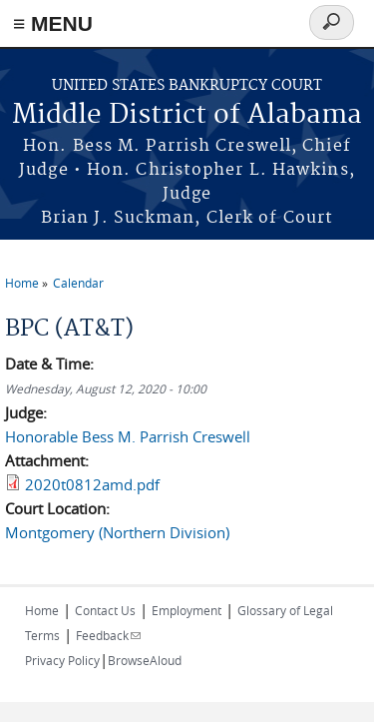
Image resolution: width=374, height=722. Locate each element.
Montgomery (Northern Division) (117, 532)
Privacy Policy (62, 660)
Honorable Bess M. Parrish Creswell (127, 436)
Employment (186, 610)
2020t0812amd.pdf (92, 484)
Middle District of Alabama (187, 115)
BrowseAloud (145, 660)
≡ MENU (53, 23)
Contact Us (105, 610)
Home (22, 283)
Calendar (78, 283)
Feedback (108, 635)
